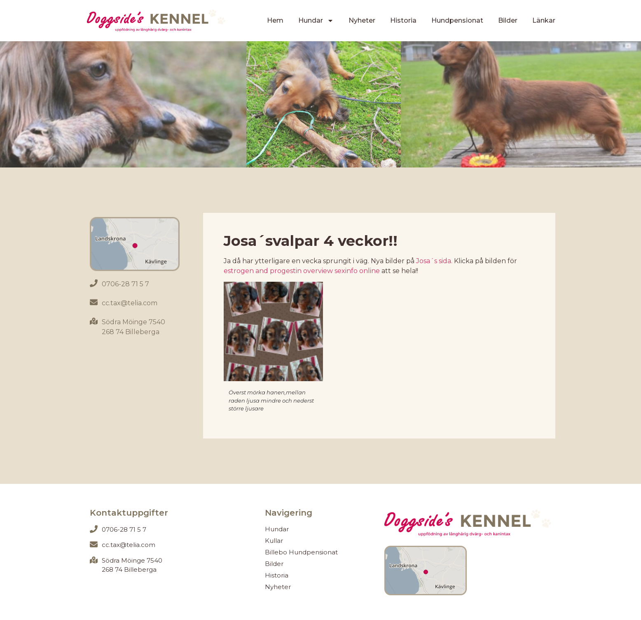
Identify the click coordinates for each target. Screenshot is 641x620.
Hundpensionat (457, 20)
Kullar (274, 541)
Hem (275, 20)
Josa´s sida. (434, 261)
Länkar (543, 20)
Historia (403, 20)
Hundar (316, 21)
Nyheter (362, 20)
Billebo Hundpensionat (301, 552)
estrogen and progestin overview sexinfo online (302, 271)
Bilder (507, 20)
